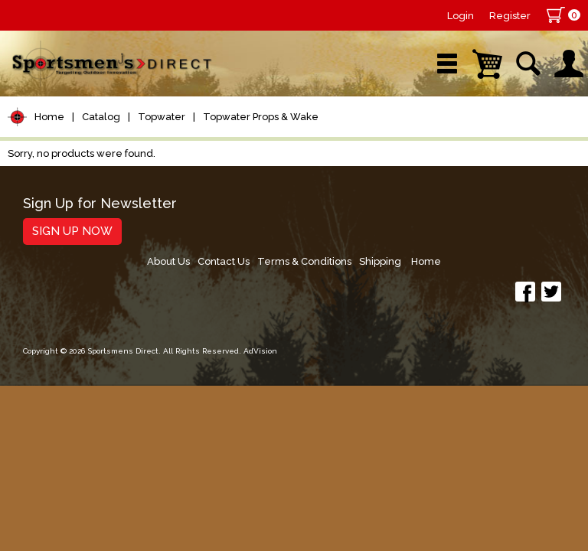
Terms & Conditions (423, 209)
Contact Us (338, 209)
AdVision (260, 306)
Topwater (161, 117)
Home (49, 117)
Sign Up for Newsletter (100, 204)
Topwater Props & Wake (260, 117)
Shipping (503, 209)
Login (460, 16)
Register (510, 16)
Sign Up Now (72, 231)
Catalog (101, 117)
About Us (279, 209)
